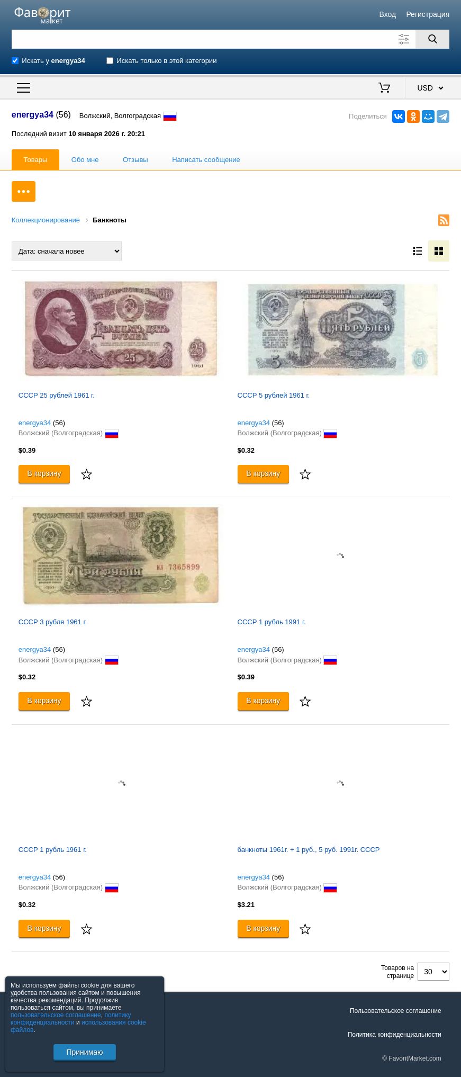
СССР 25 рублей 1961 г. (57, 395)
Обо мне (85, 160)
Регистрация (427, 14)
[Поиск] (432, 39)
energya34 (35, 423)
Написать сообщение (206, 160)
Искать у (53, 61)
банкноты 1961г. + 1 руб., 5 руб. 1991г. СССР (309, 850)
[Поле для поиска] (230, 39)
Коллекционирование (46, 220)
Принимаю (84, 1052)
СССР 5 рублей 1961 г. (274, 395)
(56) (59, 423)
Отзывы (135, 160)
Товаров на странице (397, 971)
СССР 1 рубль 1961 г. (53, 850)
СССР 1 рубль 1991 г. (272, 622)
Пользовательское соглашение (395, 1011)
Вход (387, 14)
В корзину (44, 473)
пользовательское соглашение (56, 1015)
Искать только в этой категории (166, 61)
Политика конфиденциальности (394, 1034)
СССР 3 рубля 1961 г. (53, 622)
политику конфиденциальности (71, 1018)
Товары (36, 160)
